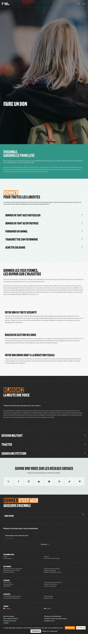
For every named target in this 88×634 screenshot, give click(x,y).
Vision (5, 556)
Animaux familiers (9, 572)
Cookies (6, 623)
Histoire (46, 556)
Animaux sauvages (50, 570)
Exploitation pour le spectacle (12, 568)
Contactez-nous (49, 621)
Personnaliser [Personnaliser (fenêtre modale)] (35, 631)
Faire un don (7, 582)
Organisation (7, 558)
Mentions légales (8, 616)
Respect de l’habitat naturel (52, 572)
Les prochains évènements (11, 598)
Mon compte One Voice (10, 618)
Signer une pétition (50, 586)
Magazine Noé (48, 598)
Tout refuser (81, 628)
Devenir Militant (8, 584)
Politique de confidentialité (52, 616)
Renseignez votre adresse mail (16, 535)
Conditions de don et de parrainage (55, 618)
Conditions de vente (9, 621)
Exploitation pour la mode (11, 570)
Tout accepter (70, 628)
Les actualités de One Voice (12, 596)
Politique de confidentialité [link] (50, 631)
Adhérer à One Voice (50, 584)
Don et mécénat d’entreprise (53, 582)
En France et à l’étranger (52, 558)
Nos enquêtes (48, 596)
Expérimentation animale (52, 568)
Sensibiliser (7, 586)
